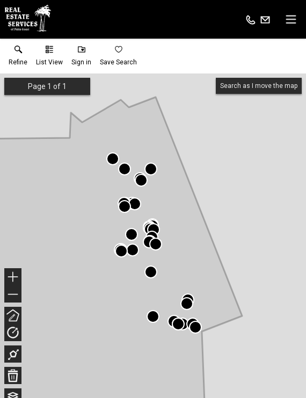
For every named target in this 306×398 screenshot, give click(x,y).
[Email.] (265, 19)
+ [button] (13, 277)
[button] (49, 58)
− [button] (13, 294)
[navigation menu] (291, 19)
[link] (18, 58)
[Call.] (250, 19)
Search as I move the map (258, 86)
